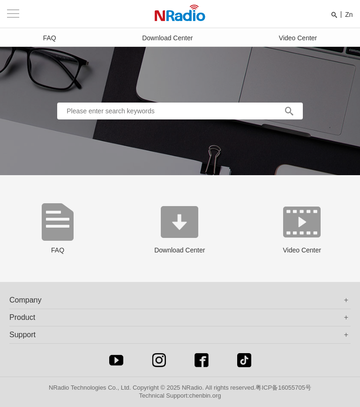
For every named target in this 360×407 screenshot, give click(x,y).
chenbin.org (205, 395)
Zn (348, 14)
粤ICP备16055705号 (283, 387)
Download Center (167, 38)
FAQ (49, 38)
